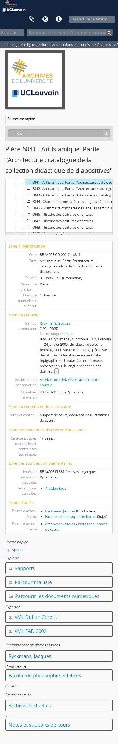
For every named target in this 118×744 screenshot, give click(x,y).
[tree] (59, 206)
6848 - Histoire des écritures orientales (59, 227)
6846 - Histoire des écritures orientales (59, 214)
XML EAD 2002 (28, 631)
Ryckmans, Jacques (55, 323)
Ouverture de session (90, 19)
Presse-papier (31, 19)
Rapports (22, 568)
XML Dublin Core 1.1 (34, 617)
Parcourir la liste (30, 582)
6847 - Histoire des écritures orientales (59, 221)
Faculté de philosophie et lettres (70, 516)
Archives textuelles (60, 524)
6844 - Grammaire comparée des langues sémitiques (70, 201)
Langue (45, 19)
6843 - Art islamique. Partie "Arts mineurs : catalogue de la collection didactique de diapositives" (71, 195)
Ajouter (17, 550)
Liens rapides (58, 19)
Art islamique (55, 488)
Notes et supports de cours (39, 724)
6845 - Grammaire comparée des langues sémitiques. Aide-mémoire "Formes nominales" (71, 208)
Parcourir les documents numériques (54, 596)
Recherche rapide (21, 118)
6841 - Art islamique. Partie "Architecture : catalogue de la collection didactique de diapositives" (71, 182)
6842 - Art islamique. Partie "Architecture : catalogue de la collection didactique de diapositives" (71, 188)
